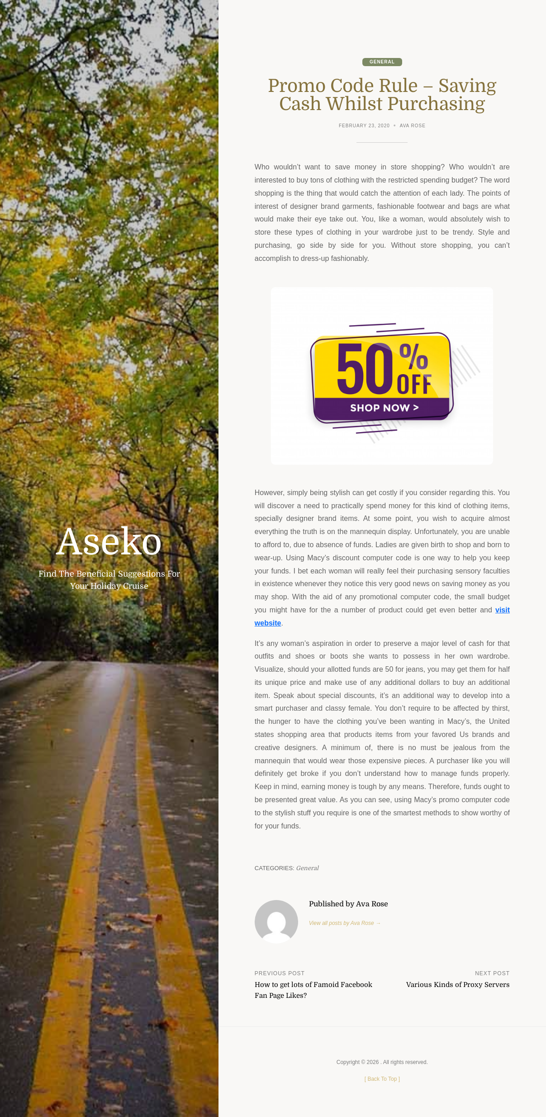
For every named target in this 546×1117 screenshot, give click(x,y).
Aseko (109, 543)
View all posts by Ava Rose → (345, 923)
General (382, 61)
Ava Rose (413, 125)
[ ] (382, 1079)
